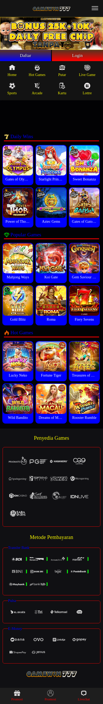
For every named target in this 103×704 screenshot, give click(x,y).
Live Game (87, 71)
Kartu (62, 89)
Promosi (17, 695)
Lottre (87, 89)
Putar (62, 71)
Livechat (84, 695)
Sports (12, 89)
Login (77, 55)
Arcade (37, 89)
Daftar (25, 55)
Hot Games (37, 71)
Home (12, 71)
